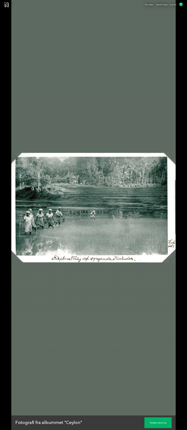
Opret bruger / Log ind (166, 5)
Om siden (149, 5)
